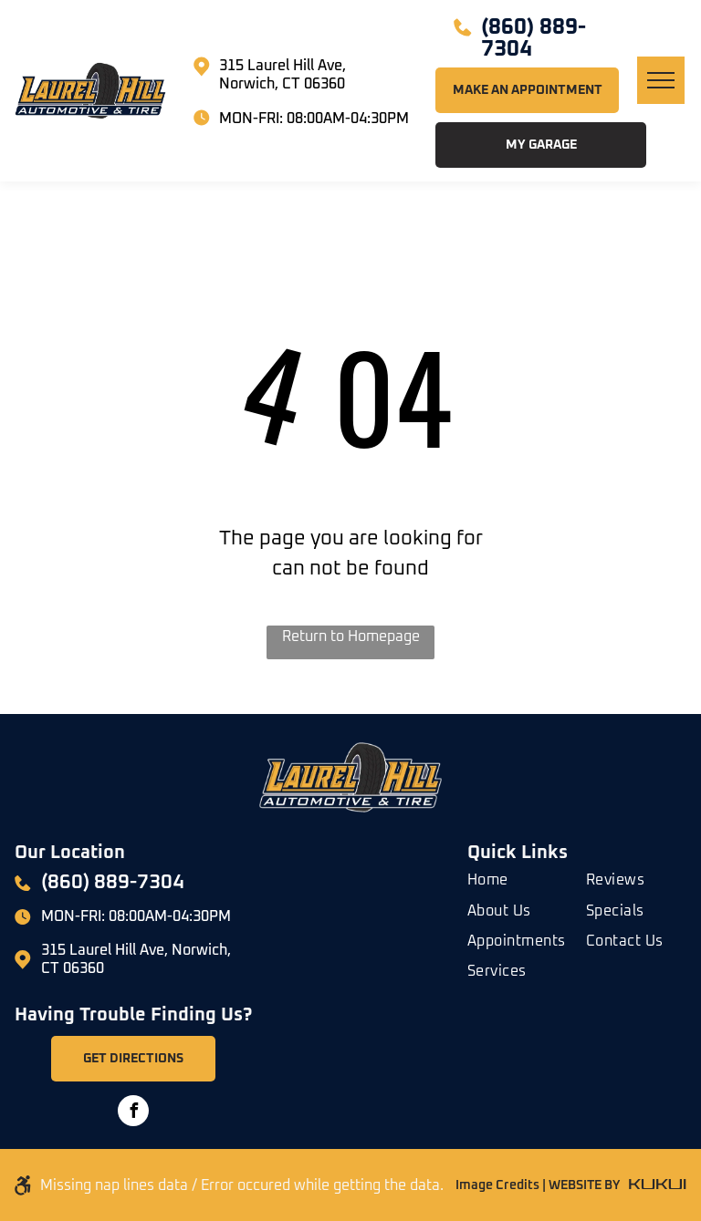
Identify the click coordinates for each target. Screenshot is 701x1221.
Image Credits (497, 1185)
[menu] (661, 80)
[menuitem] (533, 877)
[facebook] (133, 1113)
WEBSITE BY (584, 1185)
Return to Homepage (351, 636)
